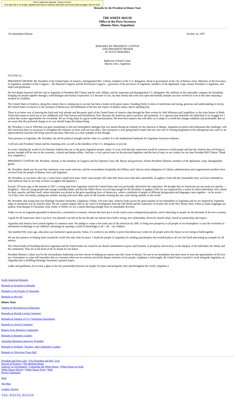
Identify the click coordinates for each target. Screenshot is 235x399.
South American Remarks (14, 280)
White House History (12, 369)
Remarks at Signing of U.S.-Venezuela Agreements (28, 319)
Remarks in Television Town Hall (18, 352)
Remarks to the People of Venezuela (20, 291)
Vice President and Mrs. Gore (44, 360)
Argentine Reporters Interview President (22, 341)
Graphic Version (9, 389)
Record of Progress (11, 363)
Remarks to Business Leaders (16, 335)
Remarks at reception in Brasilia (18, 285)
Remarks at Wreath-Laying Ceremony (21, 313)
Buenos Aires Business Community (19, 330)
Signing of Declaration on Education (20, 307)
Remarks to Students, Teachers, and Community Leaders (31, 346)
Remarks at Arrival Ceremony (17, 324)
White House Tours (35, 369)
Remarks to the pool (11, 296)
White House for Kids (71, 366)
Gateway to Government (14, 366)
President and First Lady (14, 360)
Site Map (6, 383)
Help (50, 369)
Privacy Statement (10, 372)
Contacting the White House (43, 366)
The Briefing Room (33, 363)
